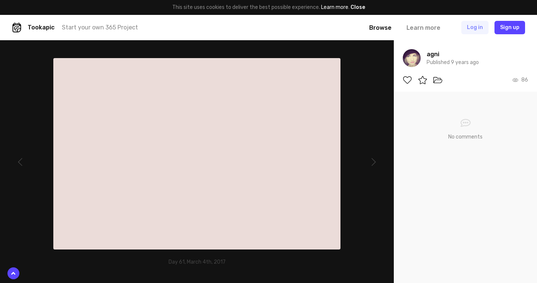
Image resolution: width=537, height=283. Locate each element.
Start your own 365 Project (100, 27)
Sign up (509, 27)
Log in (475, 27)
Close (358, 7)
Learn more (334, 7)
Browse (380, 27)
